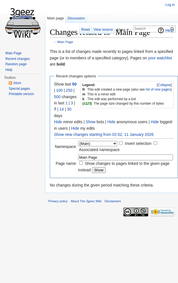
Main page (55, 18)
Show (91, 122)
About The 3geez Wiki (86, 201)
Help (169, 30)
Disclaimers (113, 201)
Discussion (76, 18)
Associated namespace (99, 149)
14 (61, 109)
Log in (170, 5)
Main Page (65, 42)
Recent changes (17, 59)
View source (103, 29)
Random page (15, 64)
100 (59, 90)
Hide (58, 122)
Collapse (164, 85)
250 (69, 90)
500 (57, 97)
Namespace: (66, 146)
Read (85, 29)
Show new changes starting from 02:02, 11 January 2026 (104, 134)
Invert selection (138, 143)
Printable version (21, 94)
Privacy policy (57, 201)
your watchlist (160, 58)
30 (69, 109)
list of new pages (158, 89)
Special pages (19, 89)
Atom (17, 83)
